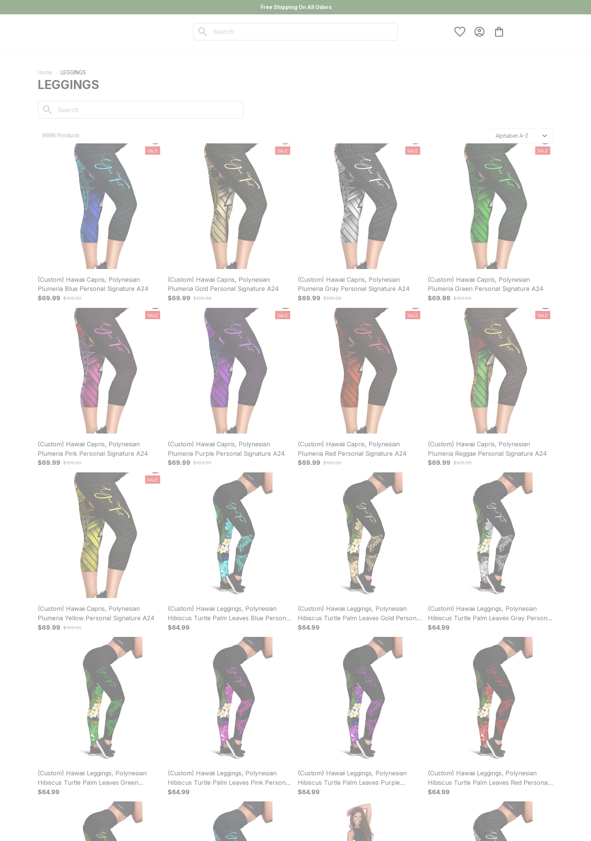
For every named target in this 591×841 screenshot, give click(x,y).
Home (45, 72)
